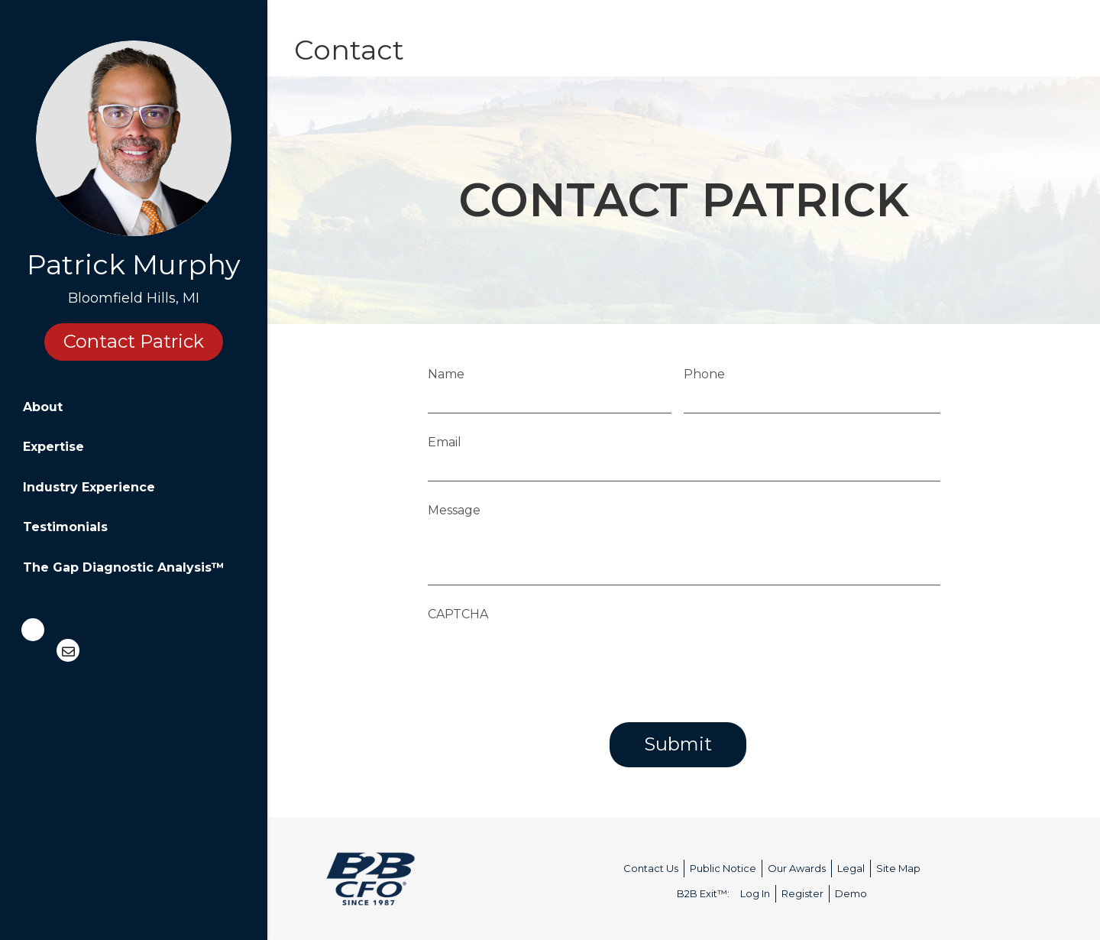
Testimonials (65, 527)
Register (802, 893)
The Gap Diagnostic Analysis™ (124, 567)
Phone (704, 374)
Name (446, 374)
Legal (851, 868)
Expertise (53, 446)
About (43, 407)
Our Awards (797, 868)
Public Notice (723, 868)
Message (454, 510)
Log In (755, 893)
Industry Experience (89, 487)
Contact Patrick (133, 341)
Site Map (898, 868)
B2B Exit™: (703, 893)
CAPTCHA (458, 614)
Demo (851, 893)
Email (444, 442)
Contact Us (650, 868)
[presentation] (544, 659)
